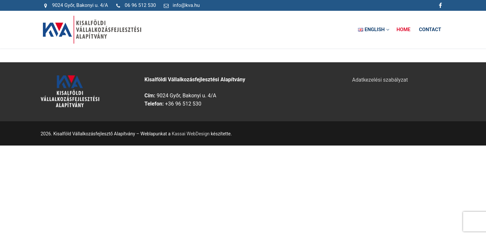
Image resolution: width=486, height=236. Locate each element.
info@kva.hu (180, 5)
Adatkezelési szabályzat (380, 80)
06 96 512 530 (134, 5)
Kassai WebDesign (191, 133)
